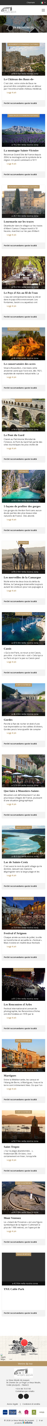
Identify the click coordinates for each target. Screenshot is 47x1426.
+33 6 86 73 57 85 (22, 1388)
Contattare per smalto (23, 1391)
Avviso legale (12, 1404)
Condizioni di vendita (31, 1404)
